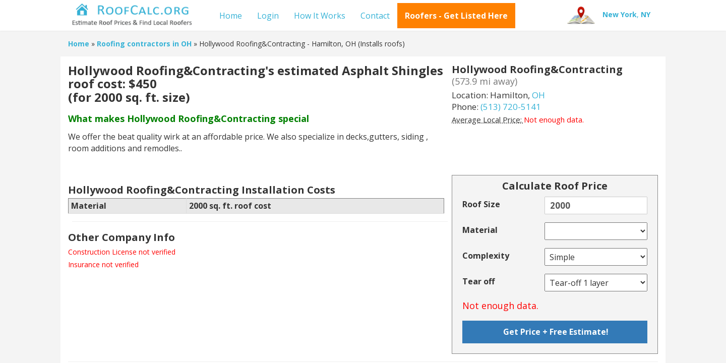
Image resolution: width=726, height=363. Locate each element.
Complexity (485, 255)
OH (538, 95)
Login (268, 15)
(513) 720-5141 (510, 106)
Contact (375, 15)
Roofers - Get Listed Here (456, 15)
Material (480, 229)
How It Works (319, 15)
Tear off (478, 281)
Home (230, 15)
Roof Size (481, 204)
